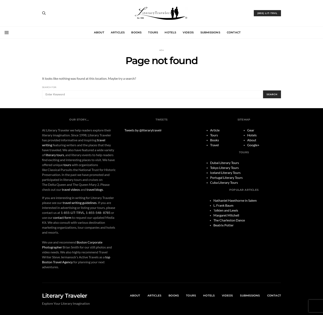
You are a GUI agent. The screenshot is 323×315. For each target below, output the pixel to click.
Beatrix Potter (223, 225)
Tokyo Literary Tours (224, 168)
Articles (118, 32)
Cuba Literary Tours (224, 182)
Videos (188, 32)
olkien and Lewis (226, 210)
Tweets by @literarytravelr (143, 130)
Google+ (253, 145)
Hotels (170, 32)
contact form (62, 217)
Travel (214, 145)
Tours (153, 32)
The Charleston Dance (229, 220)
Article (215, 130)
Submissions (210, 32)
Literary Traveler (64, 296)
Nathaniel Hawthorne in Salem (235, 200)
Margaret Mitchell (226, 215)
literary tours (55, 155)
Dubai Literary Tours (224, 163)
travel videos (71, 189)
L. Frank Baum (223, 205)
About (99, 32)
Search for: (49, 87)
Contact (234, 32)
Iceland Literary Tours (225, 172)
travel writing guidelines (80, 203)
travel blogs (95, 189)
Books (136, 32)
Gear (250, 130)
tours (67, 165)
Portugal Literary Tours (226, 177)
